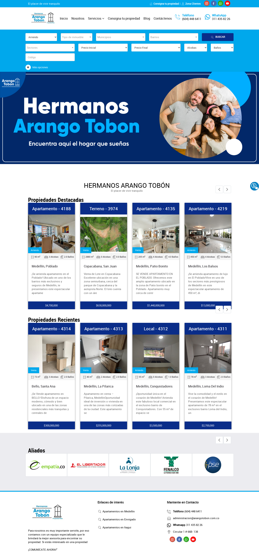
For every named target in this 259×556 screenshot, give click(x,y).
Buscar (217, 37)
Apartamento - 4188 (51, 208)
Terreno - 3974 (104, 208)
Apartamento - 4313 (103, 329)
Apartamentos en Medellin (116, 512)
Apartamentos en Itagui (114, 528)
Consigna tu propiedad (164, 3)
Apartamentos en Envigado (117, 520)
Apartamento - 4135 (156, 208)
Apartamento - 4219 (208, 208)
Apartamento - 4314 (51, 329)
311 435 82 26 (221, 19)
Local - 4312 (156, 329)
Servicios (94, 18)
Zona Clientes (191, 3)
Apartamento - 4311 (208, 329)
